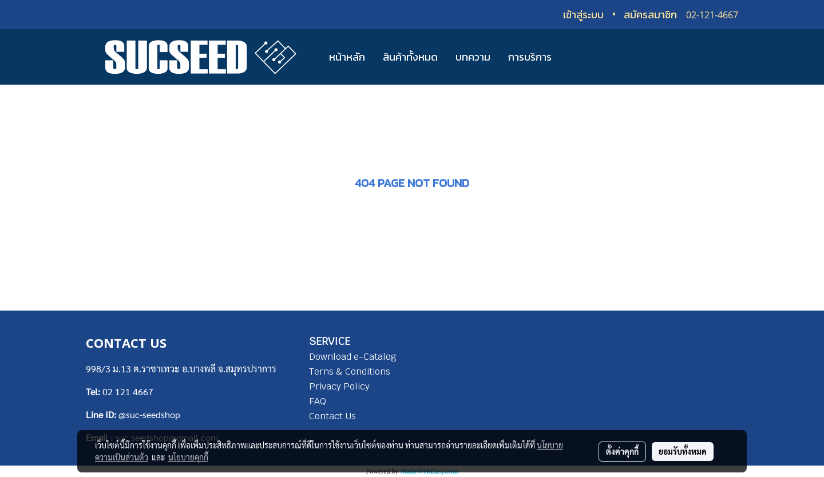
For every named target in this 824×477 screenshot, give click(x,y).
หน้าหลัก (347, 57)
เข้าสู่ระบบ (583, 14)
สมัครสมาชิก (650, 14)
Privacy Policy (339, 386)
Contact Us (332, 416)
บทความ (472, 57)
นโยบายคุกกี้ (188, 457)
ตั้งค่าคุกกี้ (622, 451)
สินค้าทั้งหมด (410, 57)
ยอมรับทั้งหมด (683, 451)
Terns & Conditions (349, 371)
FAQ (317, 401)
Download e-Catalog (353, 357)
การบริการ (530, 57)
